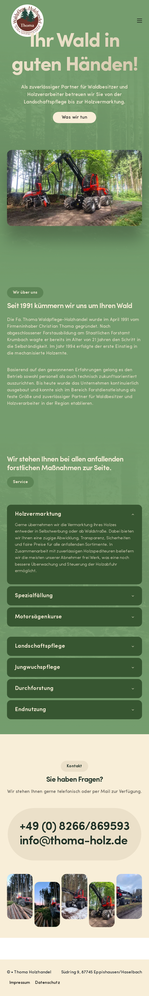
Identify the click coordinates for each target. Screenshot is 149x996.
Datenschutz (47, 983)
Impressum (19, 983)
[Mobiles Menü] (139, 21)
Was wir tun (74, 117)
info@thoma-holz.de (74, 841)
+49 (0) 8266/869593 (75, 827)
